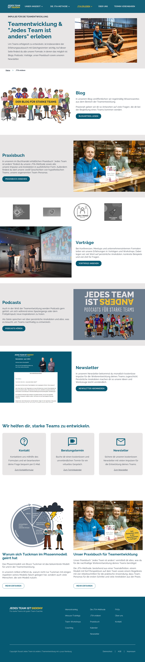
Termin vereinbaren (124, 6)
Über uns (103, 6)
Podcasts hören (13, 328)
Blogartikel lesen (88, 116)
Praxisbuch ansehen (16, 179)
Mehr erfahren (13, 586)
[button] (32, 6)
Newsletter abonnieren (91, 388)
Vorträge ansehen (89, 263)
